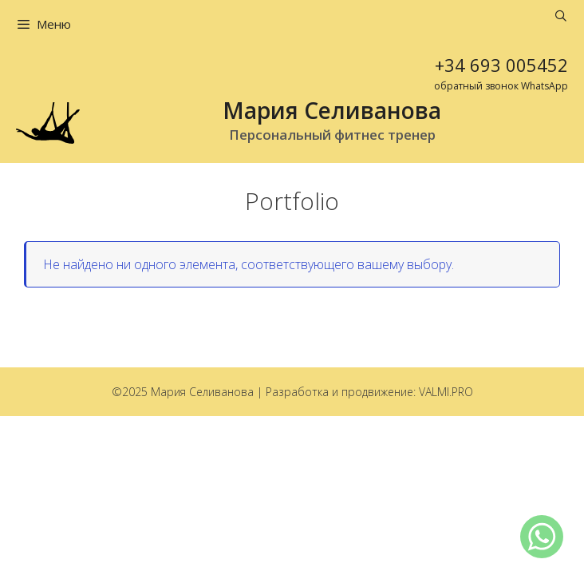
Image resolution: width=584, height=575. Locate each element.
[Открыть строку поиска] (561, 16)
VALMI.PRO (446, 391)
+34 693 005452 (501, 65)
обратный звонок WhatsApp (501, 86)
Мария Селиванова (332, 110)
